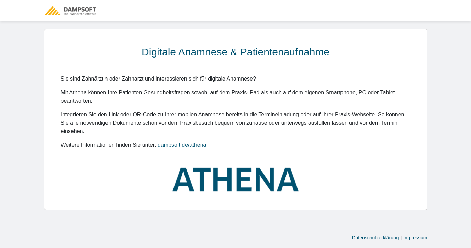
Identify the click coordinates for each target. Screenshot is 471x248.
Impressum (415, 237)
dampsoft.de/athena (182, 145)
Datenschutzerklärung (375, 237)
